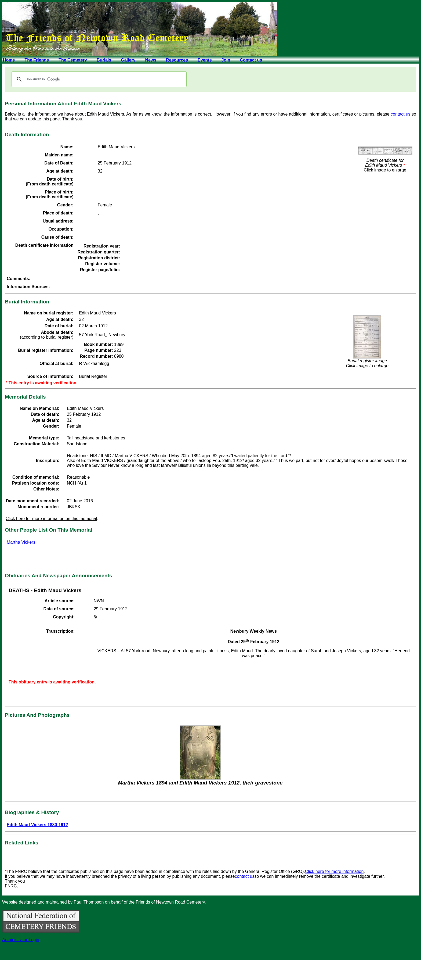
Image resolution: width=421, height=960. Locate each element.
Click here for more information (334, 871)
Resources (177, 60)
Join (226, 60)
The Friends (36, 60)
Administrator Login (20, 939)
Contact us (251, 60)
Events (205, 60)
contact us (400, 114)
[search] (98, 79)
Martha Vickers (21, 542)
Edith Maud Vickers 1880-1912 (37, 824)
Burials (104, 60)
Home (9, 60)
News (150, 60)
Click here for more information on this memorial (51, 518)
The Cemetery (73, 60)
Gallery (128, 60)
